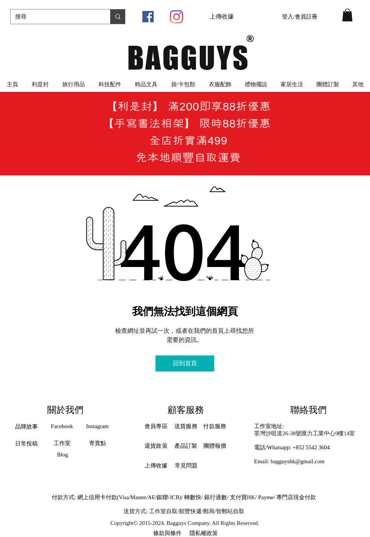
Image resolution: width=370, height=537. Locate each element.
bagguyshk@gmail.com (298, 461)
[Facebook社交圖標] (148, 16)
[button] (347, 15)
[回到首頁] (185, 363)
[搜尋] (54, 16)
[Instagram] (176, 16)
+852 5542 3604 (311, 447)
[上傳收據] (221, 17)
